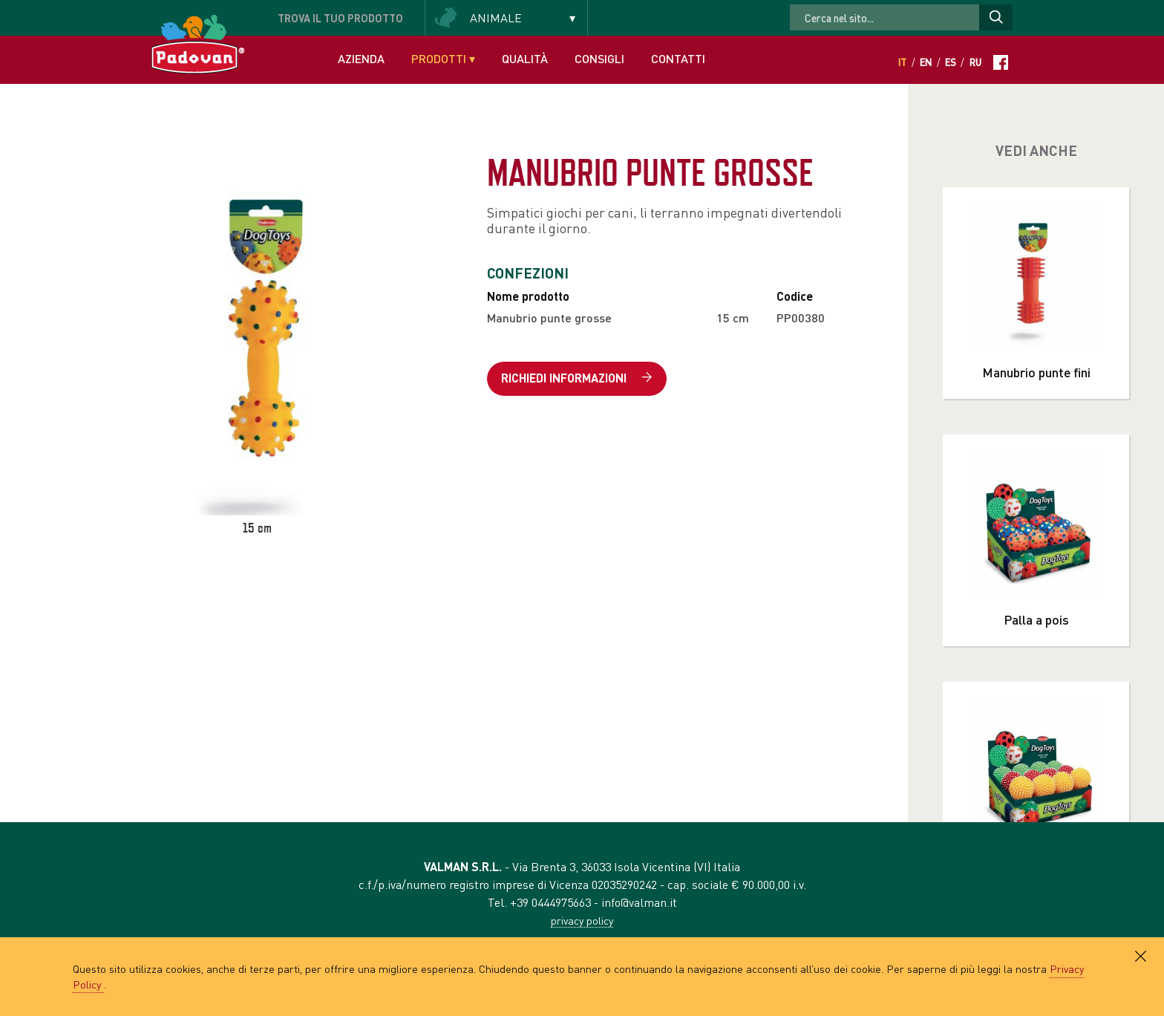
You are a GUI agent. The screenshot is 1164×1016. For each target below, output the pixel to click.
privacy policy (582, 920)
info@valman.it (639, 902)
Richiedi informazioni (577, 378)
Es (950, 62)
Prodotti (443, 58)
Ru (975, 62)
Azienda (361, 58)
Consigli (599, 58)
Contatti (678, 58)
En (926, 62)
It (902, 62)
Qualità (525, 58)
